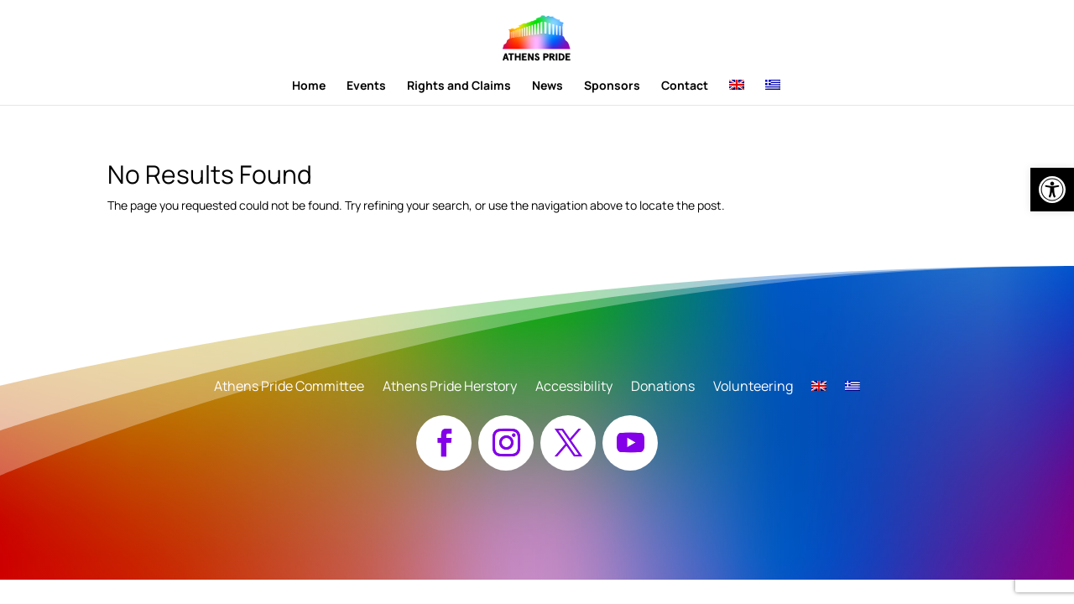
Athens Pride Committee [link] (289, 387)
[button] (444, 443)
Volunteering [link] (753, 387)
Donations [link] (663, 387)
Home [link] (309, 86)
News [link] (547, 86)
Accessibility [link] (574, 387)
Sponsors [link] (612, 86)
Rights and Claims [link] (459, 86)
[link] (1052, 189)
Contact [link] (684, 86)
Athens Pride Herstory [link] (450, 387)
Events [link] (366, 86)
